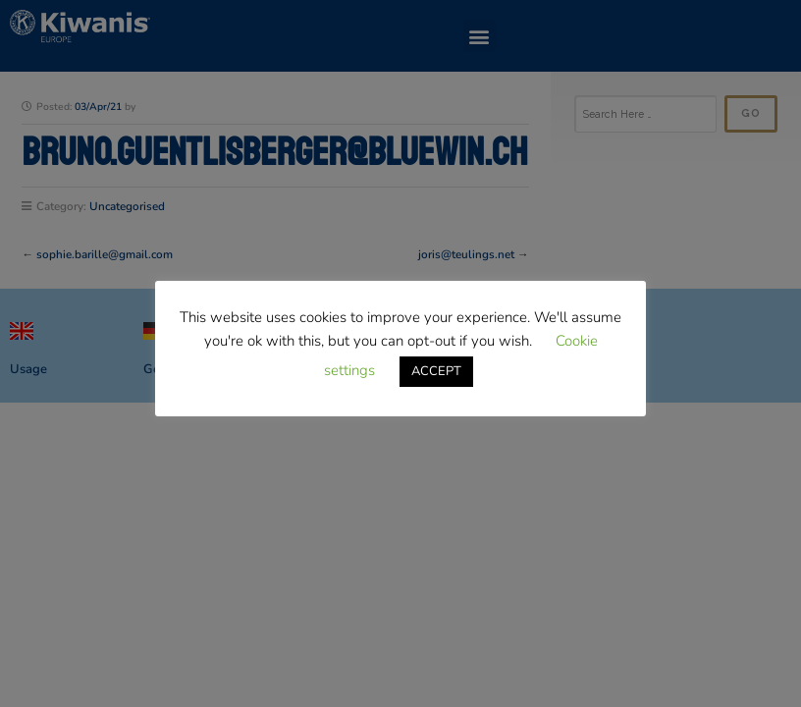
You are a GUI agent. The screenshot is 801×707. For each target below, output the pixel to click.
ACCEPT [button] (436, 371)
